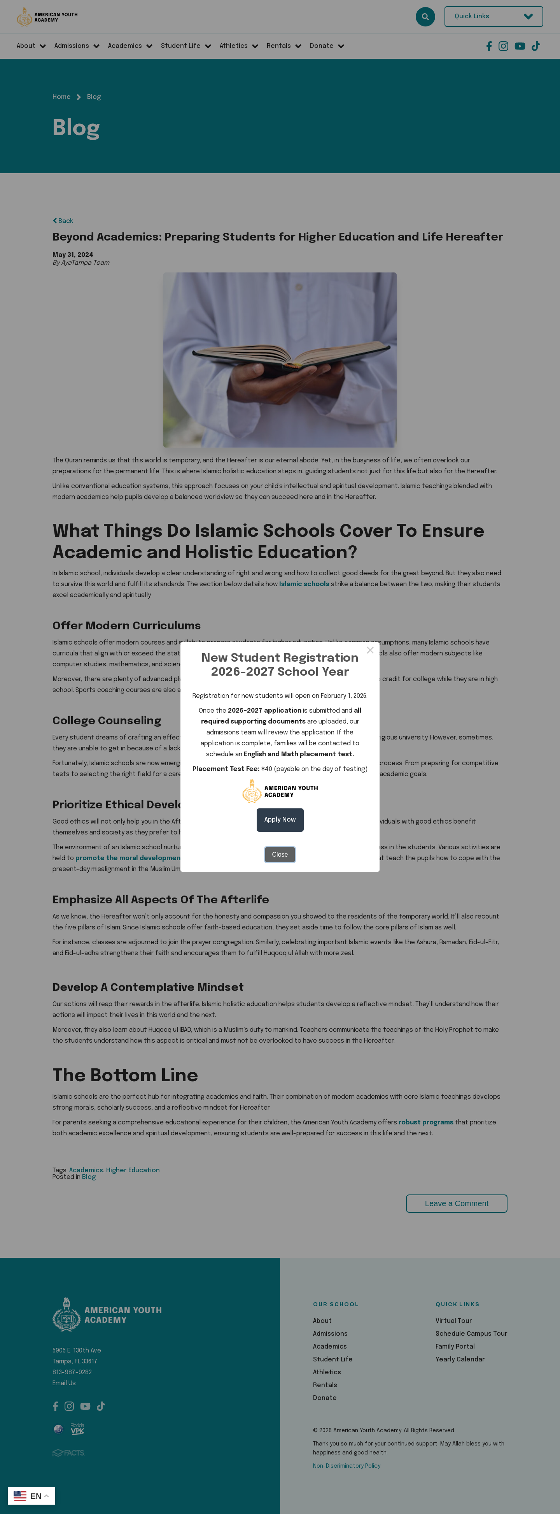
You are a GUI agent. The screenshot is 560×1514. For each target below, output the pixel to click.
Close (280, 854)
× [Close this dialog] (370, 651)
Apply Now (280, 820)
